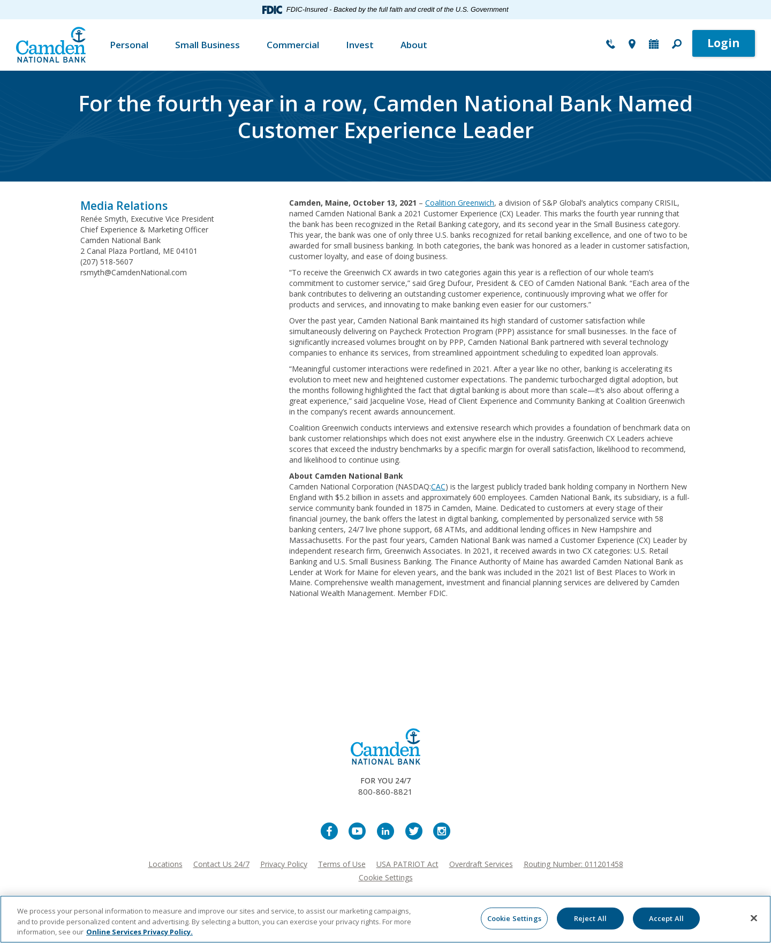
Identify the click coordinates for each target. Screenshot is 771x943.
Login (723, 42)
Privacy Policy (283, 864)
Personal (129, 45)
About (413, 45)
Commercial (293, 45)
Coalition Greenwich (459, 203)
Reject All (590, 918)
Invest (360, 45)
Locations (165, 864)
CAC (438, 486)
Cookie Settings (386, 877)
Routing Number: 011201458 (573, 864)
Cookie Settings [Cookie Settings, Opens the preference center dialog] (514, 918)
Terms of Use (342, 864)
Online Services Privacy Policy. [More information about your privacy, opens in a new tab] (139, 932)
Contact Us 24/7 (221, 864)
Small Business (207, 45)
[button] (677, 44)
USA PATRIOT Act (407, 864)
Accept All (666, 918)
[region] (385, 919)
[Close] (754, 918)
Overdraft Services (481, 864)
